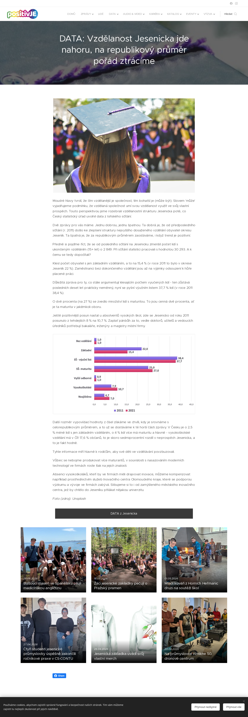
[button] (230, 14)
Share (59, 675)
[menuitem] (69, 14)
